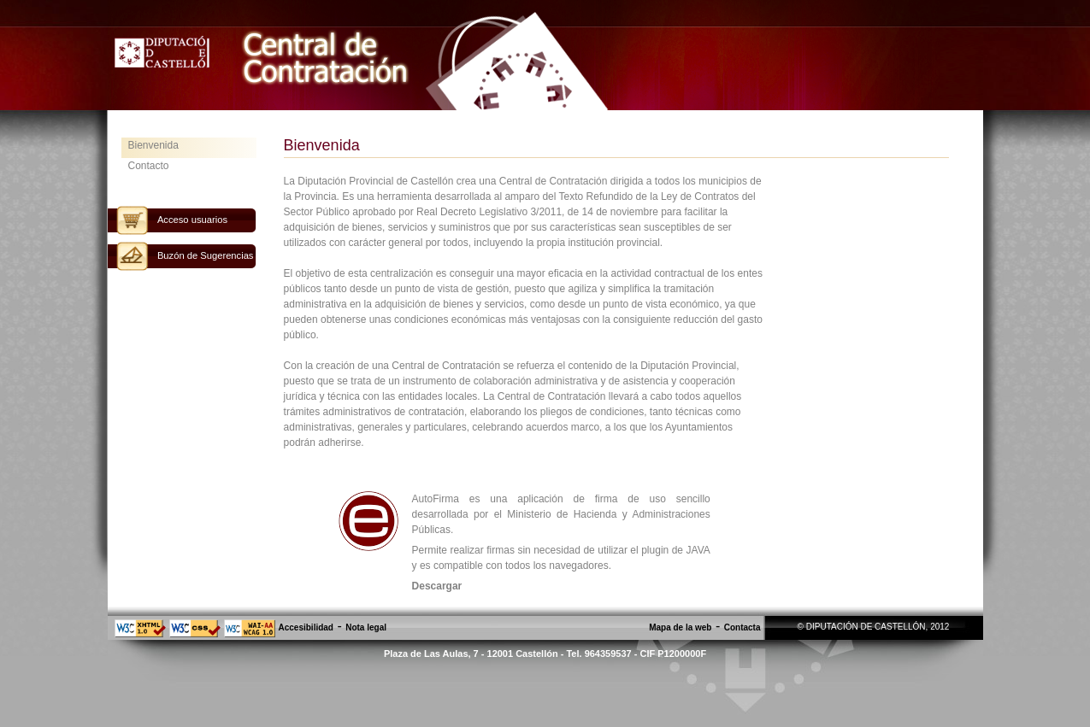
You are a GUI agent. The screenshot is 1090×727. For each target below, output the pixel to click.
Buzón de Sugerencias (205, 255)
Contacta (742, 627)
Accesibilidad (306, 627)
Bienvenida (153, 145)
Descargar (437, 586)
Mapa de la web (680, 627)
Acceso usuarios (192, 219)
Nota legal (365, 627)
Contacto (148, 166)
